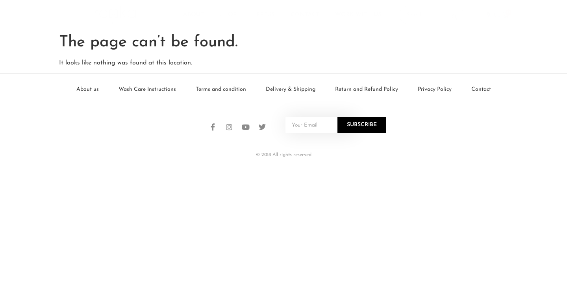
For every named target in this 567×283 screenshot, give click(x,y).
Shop (230, 15)
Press (265, 15)
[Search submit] (454, 15)
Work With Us (358, 15)
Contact (305, 15)
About (193, 15)
